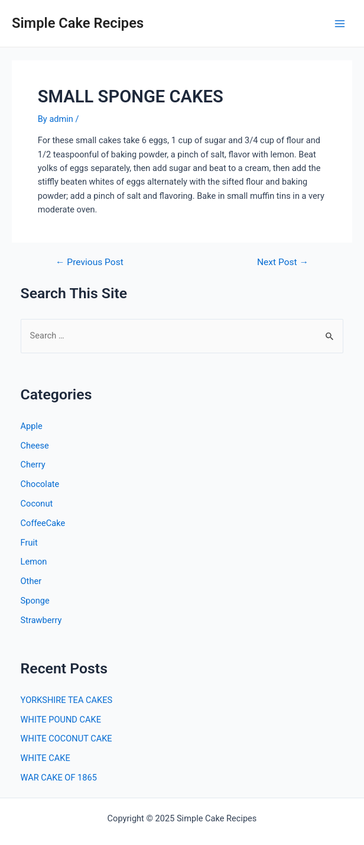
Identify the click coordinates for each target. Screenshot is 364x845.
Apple (32, 426)
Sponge (35, 600)
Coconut (37, 503)
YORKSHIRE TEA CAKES (67, 700)
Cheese (35, 445)
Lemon (34, 561)
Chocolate (40, 484)
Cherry (33, 464)
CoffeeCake (43, 523)
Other (31, 581)
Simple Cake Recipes (78, 23)
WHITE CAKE (45, 758)
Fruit (29, 542)
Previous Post (90, 262)
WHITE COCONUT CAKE (66, 738)
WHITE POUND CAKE (61, 719)
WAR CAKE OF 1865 (59, 777)
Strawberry (41, 620)
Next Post (282, 262)
